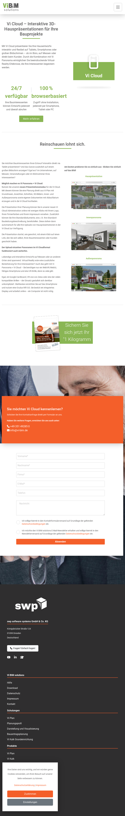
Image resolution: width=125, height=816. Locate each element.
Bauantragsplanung (17, 734)
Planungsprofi (14, 723)
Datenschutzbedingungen (33, 524)
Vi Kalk (10, 758)
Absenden (60, 541)
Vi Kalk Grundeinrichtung (20, 739)
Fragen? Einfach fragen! (22, 648)
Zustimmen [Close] (30, 793)
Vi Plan (10, 753)
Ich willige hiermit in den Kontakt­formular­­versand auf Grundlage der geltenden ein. (57, 522)
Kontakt (11, 704)
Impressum (13, 698)
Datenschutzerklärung (24, 785)
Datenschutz (13, 693)
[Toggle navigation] (118, 7)
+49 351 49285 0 (18, 426)
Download (12, 688)
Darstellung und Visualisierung (23, 728)
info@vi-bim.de (17, 430)
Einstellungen (30, 802)
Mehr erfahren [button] (31, 118)
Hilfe (9, 682)
